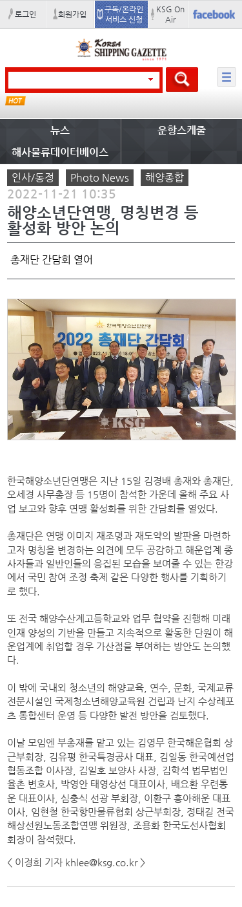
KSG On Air (170, 14)
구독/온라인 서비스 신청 (124, 14)
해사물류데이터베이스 (60, 152)
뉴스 (60, 130)
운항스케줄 (181, 130)
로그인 (25, 14)
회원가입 (72, 14)
